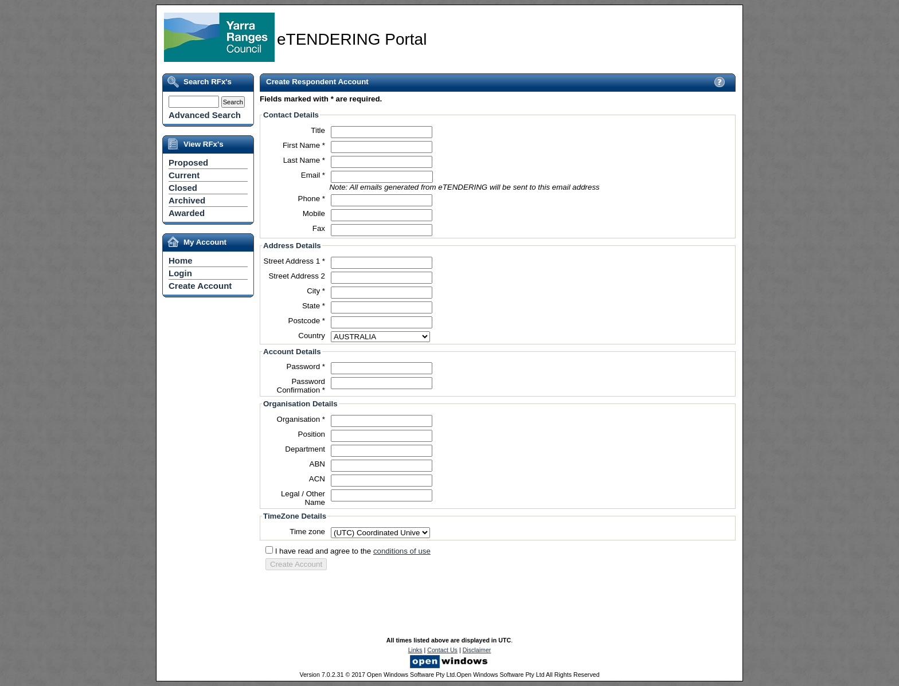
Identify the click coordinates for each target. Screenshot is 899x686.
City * (316, 291)
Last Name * (304, 160)
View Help (719, 81)
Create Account (200, 286)
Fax (318, 228)
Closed (183, 188)
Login (180, 273)
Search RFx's (207, 81)
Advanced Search (205, 115)
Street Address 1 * (294, 261)
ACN (317, 479)
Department (305, 449)
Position (311, 434)
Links (415, 649)
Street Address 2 (296, 276)
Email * (313, 175)
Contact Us (442, 649)
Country (311, 335)
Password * (306, 366)
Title (318, 130)
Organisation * (301, 419)
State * (313, 305)
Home (181, 260)
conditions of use (402, 551)
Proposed (188, 162)
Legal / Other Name (303, 498)
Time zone (307, 531)
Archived (187, 200)
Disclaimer (477, 649)
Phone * (311, 198)
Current (184, 175)
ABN (317, 464)
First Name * (304, 145)
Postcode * (306, 320)
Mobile (314, 213)
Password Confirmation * (301, 385)
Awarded (187, 213)
